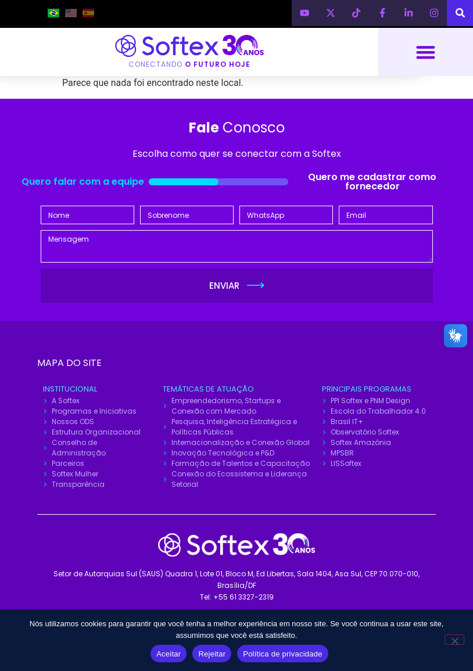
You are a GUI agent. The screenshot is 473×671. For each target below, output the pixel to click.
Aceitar (168, 654)
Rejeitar (211, 654)
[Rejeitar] (454, 639)
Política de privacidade (282, 654)
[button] (425, 52)
